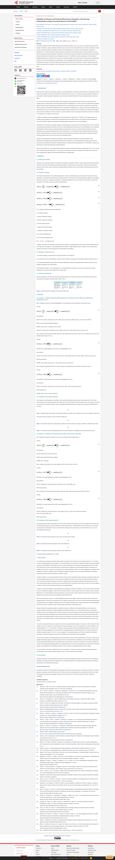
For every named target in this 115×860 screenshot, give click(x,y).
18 (89, 561)
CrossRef (65, 696)
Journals (34, 7)
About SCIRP (55, 846)
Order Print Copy (18, 55)
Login (97, 2)
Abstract (39, 43)
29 (97, 641)
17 (55, 150)
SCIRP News (74, 858)
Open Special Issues (20, 41)
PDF (54, 41)
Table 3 (89, 366)
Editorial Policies (55, 850)
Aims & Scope (19, 18)
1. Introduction (41, 88)
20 (37, 779)
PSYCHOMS (73, 71)
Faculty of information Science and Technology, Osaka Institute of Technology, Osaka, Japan (58, 36)
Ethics (52, 848)
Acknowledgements (43, 666)
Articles (26, 7)
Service (69, 846)
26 (80, 604)
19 (37, 774)
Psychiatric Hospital (64, 71)
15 (83, 142)
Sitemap (38, 854)
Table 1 (88, 303)
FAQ (15, 61)
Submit (75, 7)
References (40, 684)
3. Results (40, 294)
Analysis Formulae (41, 71)
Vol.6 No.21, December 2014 (47, 15)
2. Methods (40, 156)
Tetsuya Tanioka (92, 24)
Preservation (91, 852)
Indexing (18, 33)
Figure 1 (96, 259)
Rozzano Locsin (40, 26)
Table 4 (77, 437)
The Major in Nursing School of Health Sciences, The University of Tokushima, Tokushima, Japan (59, 30)
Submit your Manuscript (62, 858)
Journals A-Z (39, 848)
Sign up (51, 858)
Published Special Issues (21, 44)
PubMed (70, 696)
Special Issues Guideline (21, 47)
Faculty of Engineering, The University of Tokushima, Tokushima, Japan (53, 34)
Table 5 (75, 464)
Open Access (91, 848)
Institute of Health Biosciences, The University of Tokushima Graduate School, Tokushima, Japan (59, 32)
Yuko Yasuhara (54, 24)
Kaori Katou (48, 24)
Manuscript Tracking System (73, 848)
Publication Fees (20, 30)
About (58, 7)
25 (74, 600)
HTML (57, 41)
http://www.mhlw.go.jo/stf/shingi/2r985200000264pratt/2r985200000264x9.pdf (57, 733)
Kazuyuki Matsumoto (64, 24)
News (50, 7)
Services (66, 7)
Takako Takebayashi (83, 24)
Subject (37, 850)
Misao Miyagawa (40, 24)
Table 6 (87, 491)
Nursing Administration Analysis (53, 71)
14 (69, 131)
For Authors (53, 852)
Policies (90, 846)
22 (45, 569)
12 (59, 127)
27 (37, 620)
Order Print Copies (71, 850)
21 (92, 561)
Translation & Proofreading (73, 852)
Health (38, 15)
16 (90, 148)
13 (61, 127)
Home (18, 7)
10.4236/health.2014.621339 (45, 41)
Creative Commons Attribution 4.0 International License (68, 840)
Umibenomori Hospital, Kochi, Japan (45, 38)
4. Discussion (41, 557)
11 (77, 117)
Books (43, 7)
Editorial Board (19, 27)
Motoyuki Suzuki (73, 24)
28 (39, 620)
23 (47, 569)
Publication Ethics (92, 850)
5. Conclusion (41, 655)
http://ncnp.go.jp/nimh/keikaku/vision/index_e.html (51, 711)
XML (61, 41)
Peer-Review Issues (55, 854)
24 (72, 600)
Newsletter (17, 52)
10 (75, 117)
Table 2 (50, 335)
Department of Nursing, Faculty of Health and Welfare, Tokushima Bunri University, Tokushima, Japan (60, 28)
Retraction (90, 854)
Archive (18, 24)
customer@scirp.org (21, 78)
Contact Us (17, 58)
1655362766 (20, 83)
